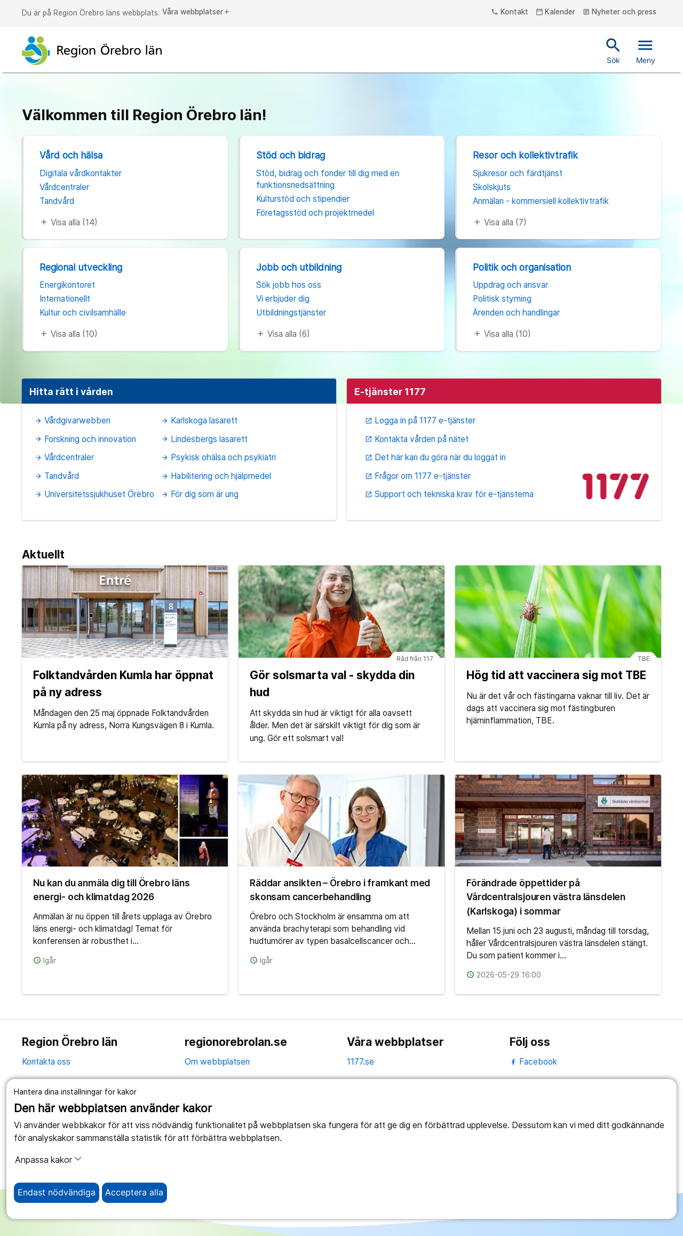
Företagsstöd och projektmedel (315, 213)
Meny (645, 50)
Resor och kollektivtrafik (525, 155)
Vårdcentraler (64, 187)
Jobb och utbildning (299, 267)
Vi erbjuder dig (282, 299)
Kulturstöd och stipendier (303, 199)
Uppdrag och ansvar (510, 285)
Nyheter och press (620, 12)
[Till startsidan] (91, 51)
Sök (613, 50)
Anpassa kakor (48, 1159)
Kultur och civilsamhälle (82, 313)
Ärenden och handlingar (516, 313)
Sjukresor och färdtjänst (517, 173)
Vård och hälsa (70, 155)
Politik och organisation (522, 267)
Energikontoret (67, 285)
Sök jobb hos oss (288, 285)
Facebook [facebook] (533, 1062)
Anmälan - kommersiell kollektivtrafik (541, 201)
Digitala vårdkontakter (80, 173)
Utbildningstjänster (291, 313)
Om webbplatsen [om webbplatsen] (217, 1062)
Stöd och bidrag (290, 155)
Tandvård (56, 201)
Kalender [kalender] (556, 12)
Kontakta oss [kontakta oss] (46, 1062)
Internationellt (64, 299)
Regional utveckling (80, 267)
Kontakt (509, 12)
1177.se (360, 1062)
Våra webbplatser (196, 12)
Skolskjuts (492, 187)
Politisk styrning (502, 299)
